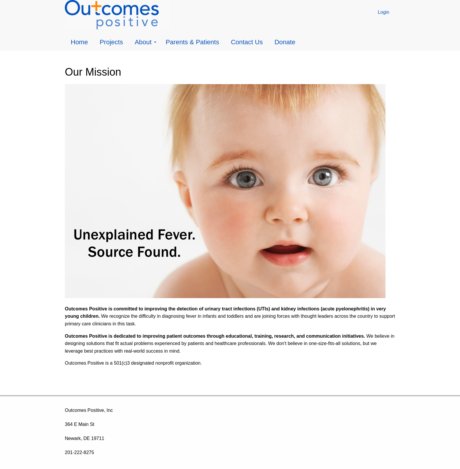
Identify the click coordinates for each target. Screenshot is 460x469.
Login (383, 12)
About (145, 42)
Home (79, 42)
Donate (285, 42)
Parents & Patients (192, 42)
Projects (111, 42)
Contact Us (247, 42)
